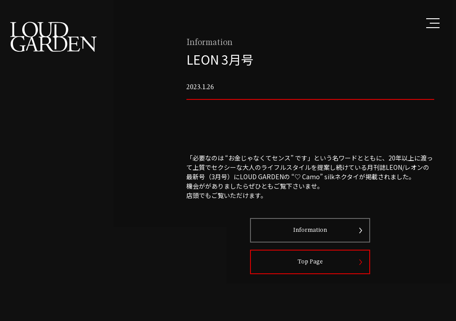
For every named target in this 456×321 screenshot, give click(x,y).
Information (321, 243)
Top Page (321, 275)
